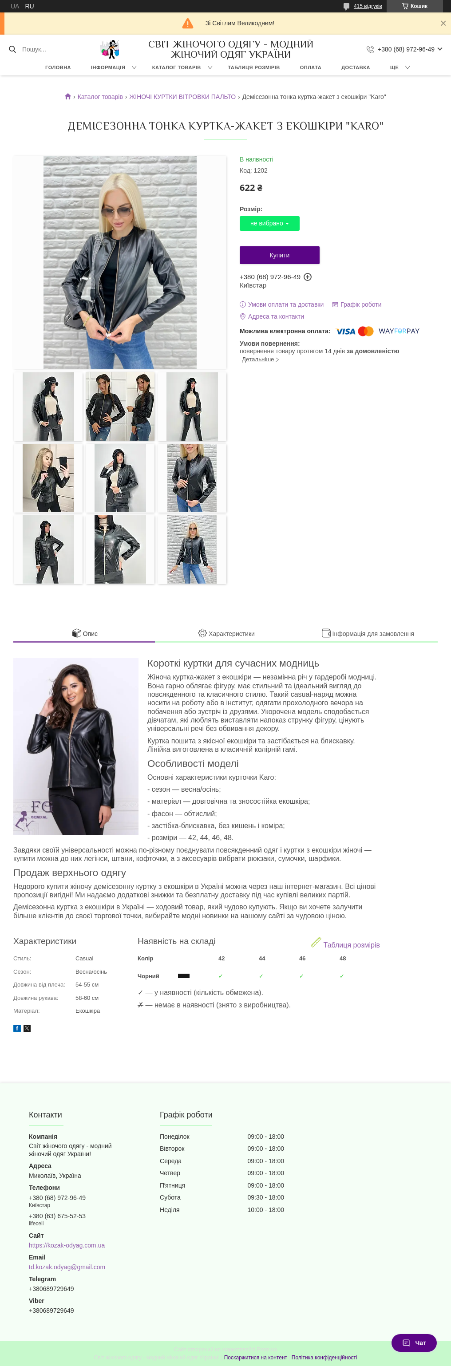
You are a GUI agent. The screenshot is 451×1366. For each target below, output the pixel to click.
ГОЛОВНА (58, 67)
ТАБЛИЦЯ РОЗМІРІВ (254, 67)
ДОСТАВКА (355, 67)
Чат (414, 1343)
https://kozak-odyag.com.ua (67, 1245)
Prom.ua (267, 1349)
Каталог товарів (100, 96)
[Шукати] (12, 49)
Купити (280, 255)
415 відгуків (368, 6)
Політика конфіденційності (324, 1357)
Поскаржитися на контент (255, 1357)
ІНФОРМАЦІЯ (108, 67)
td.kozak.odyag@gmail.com (67, 1267)
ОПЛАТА (311, 67)
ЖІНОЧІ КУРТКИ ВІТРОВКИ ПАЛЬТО (182, 96)
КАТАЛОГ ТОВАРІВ (176, 67)
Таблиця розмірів (345, 943)
